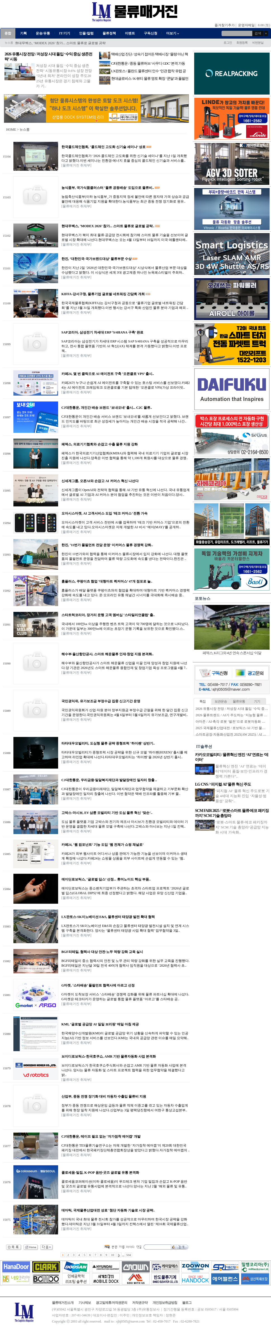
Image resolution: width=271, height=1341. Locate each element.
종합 (7, 33)
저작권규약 (140, 1303)
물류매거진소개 (62, 1303)
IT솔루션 (204, 747)
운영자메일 (246, 25)
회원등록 (242, 42)
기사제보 (85, 1303)
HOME (11, 129)
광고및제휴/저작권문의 (111, 1303)
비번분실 (257, 42)
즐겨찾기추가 (225, 25)
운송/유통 (43, 33)
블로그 (186, 1303)
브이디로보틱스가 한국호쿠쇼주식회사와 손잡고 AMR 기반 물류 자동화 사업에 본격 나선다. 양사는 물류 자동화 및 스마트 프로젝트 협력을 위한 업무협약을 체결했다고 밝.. (123, 1070)
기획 (23, 33)
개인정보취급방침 (165, 1303)
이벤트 (130, 33)
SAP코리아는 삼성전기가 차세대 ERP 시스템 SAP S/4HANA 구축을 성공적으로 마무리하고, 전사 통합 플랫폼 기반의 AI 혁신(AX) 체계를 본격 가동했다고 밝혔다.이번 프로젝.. (124, 346)
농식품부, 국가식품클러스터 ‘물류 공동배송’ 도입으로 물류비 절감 (64, 43)
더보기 (173, 33)
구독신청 (150, 33)
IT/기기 (64, 33)
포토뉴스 (202, 598)
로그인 (228, 42)
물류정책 (109, 33)
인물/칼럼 (86, 33)
